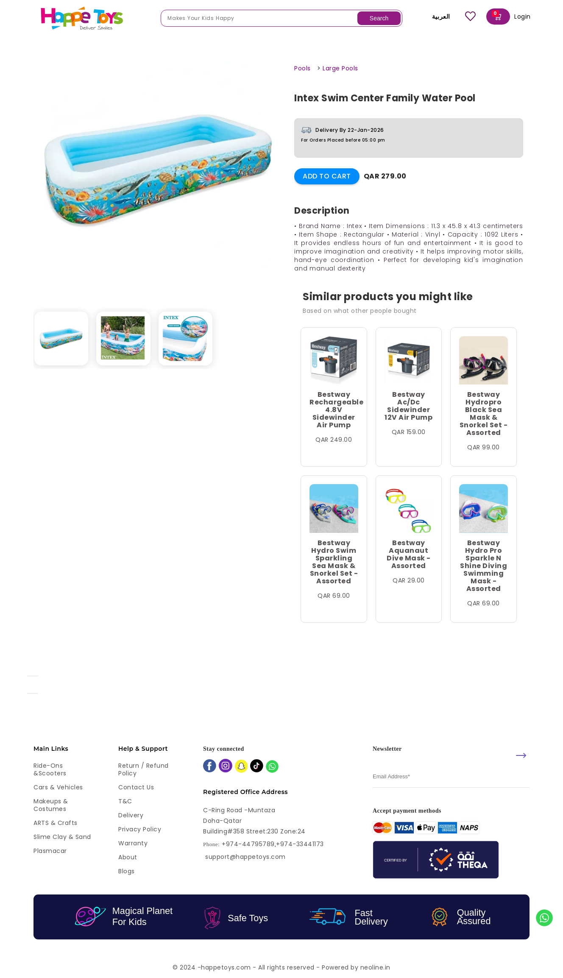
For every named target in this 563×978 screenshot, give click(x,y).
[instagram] (225, 766)
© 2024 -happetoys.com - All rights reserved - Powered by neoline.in (281, 967)
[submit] (521, 755)
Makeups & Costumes (50, 805)
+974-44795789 (248, 844)
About (127, 857)
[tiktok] (256, 766)
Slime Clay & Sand (62, 837)
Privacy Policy (139, 829)
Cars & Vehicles (58, 787)
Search (379, 18)
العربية (435, 16)
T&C (125, 801)
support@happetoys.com (245, 857)
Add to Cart (327, 176)
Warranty (133, 843)
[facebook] (209, 766)
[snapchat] (241, 767)
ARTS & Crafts (55, 823)
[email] (451, 777)
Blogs (126, 871)
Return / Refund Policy (143, 769)
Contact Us (136, 787)
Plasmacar (50, 851)
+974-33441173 (300, 844)
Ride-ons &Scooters (50, 769)
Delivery (130, 815)
